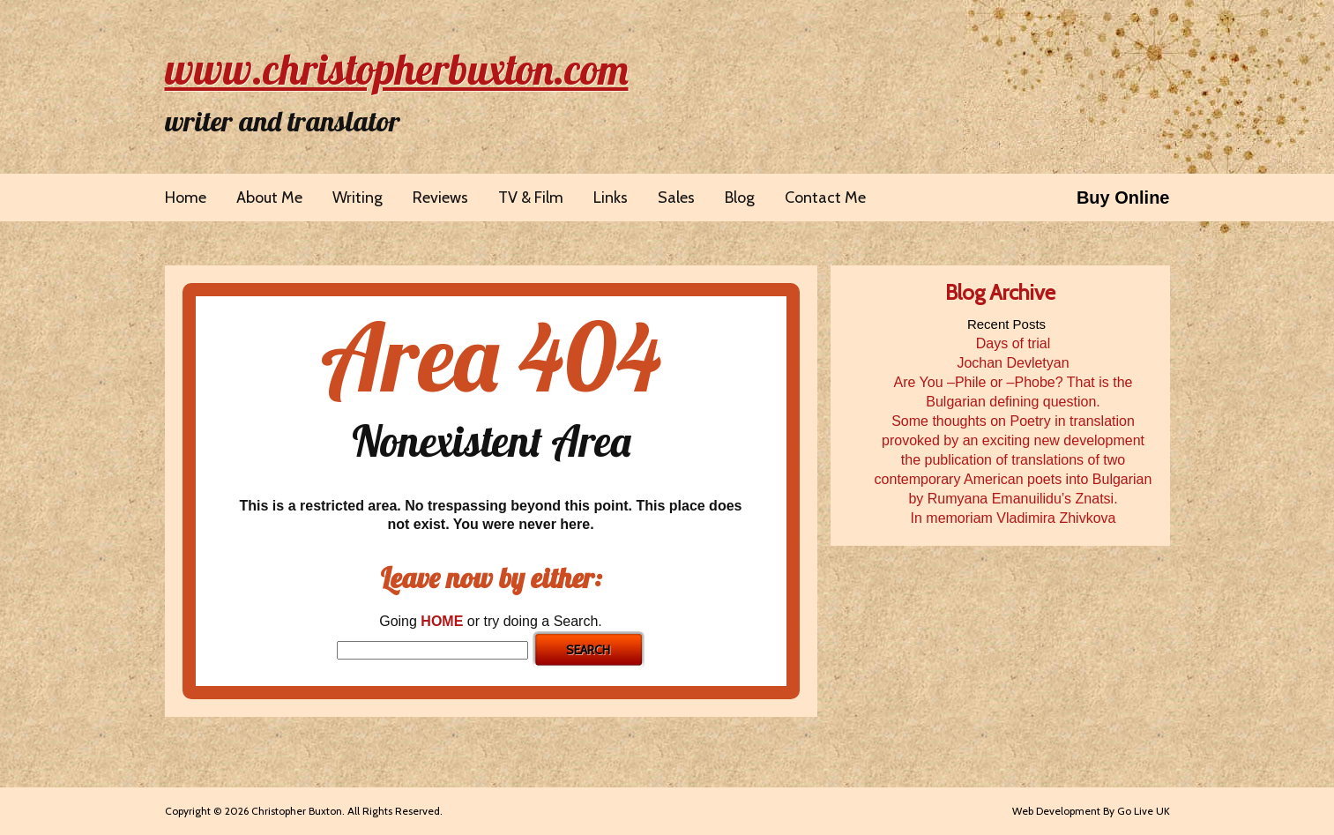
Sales (676, 197)
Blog (740, 197)
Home (185, 197)
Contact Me (825, 197)
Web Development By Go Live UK (1091, 810)
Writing (357, 197)
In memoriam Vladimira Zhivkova (1013, 518)
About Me (269, 197)
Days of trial (1013, 343)
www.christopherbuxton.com (397, 68)
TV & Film (530, 197)
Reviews (440, 197)
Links (610, 197)
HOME (442, 621)
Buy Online (1123, 197)
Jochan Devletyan (1013, 362)
